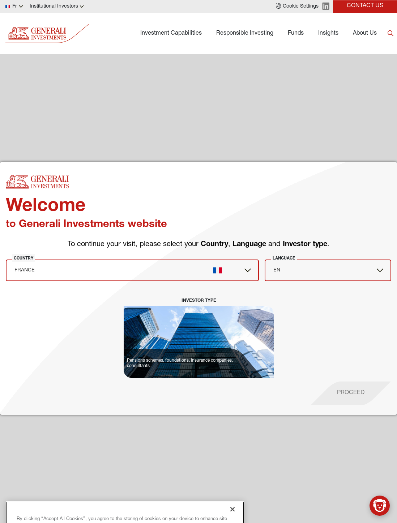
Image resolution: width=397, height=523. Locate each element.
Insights (328, 33)
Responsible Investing (244, 33)
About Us (365, 33)
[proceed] (351, 393)
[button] (297, 6)
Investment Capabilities (171, 33)
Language (284, 258)
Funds (296, 33)
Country (23, 258)
